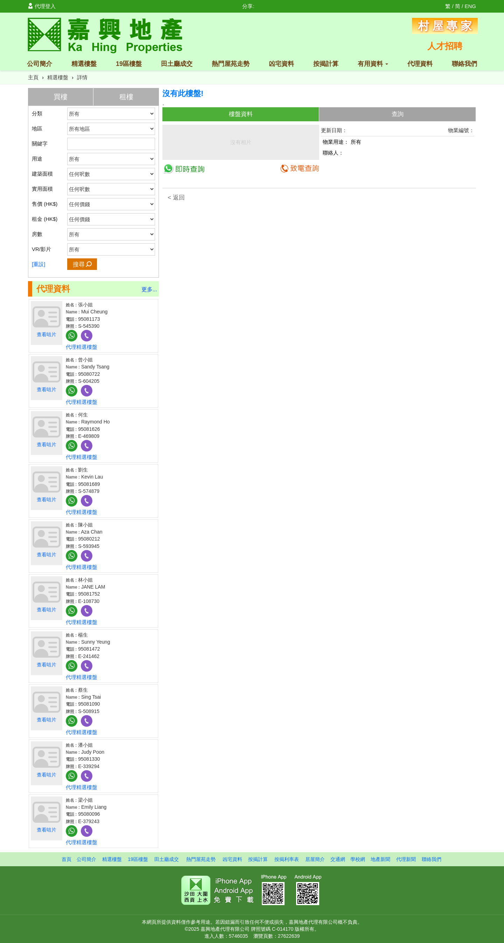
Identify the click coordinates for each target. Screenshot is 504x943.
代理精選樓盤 (81, 347)
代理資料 (420, 63)
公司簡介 (39, 63)
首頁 (66, 859)
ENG (470, 6)
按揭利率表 (286, 859)
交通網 (337, 859)
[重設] (38, 264)
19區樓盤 (129, 63)
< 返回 (176, 197)
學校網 (357, 859)
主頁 (33, 77)
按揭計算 (325, 63)
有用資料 (373, 63)
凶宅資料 (281, 63)
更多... (149, 289)
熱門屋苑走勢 (231, 63)
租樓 (126, 97)
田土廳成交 (176, 63)
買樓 (61, 97)
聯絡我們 (464, 63)
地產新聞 (380, 859)
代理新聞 (406, 859)
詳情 (82, 77)
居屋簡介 (315, 859)
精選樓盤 (84, 63)
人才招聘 (444, 46)
